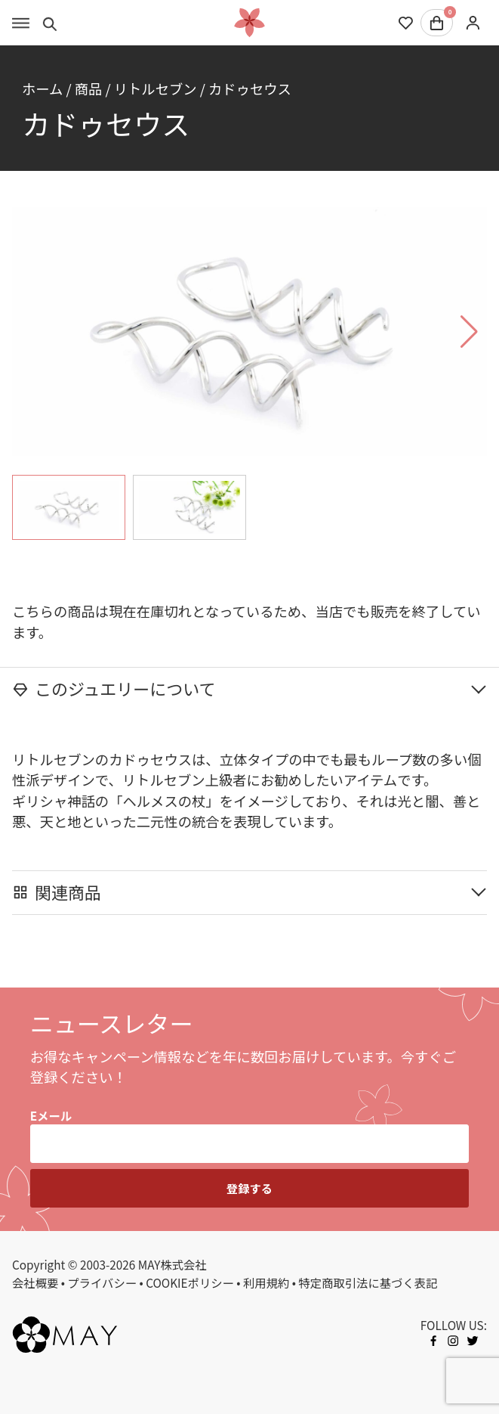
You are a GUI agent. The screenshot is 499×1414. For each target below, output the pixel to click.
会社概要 (35, 1282)
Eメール (51, 1115)
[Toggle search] (50, 22)
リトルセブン (155, 88)
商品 (89, 88)
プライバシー (102, 1282)
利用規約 (266, 1282)
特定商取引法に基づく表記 (367, 1282)
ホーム (42, 88)
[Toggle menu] (20, 22)
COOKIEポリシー (190, 1282)
